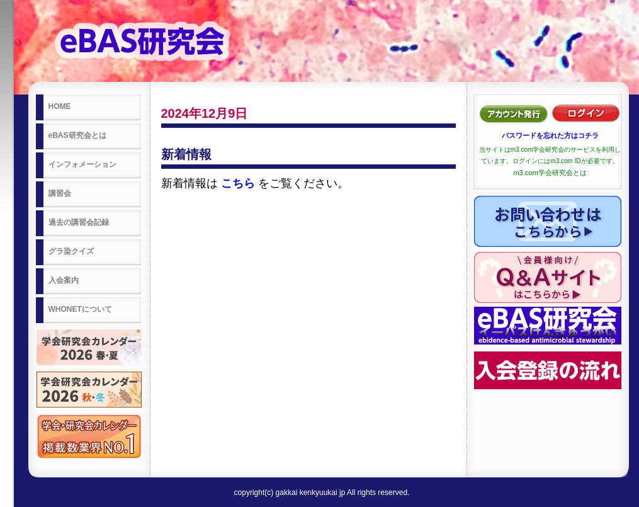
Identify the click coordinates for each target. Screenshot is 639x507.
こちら (238, 183)
